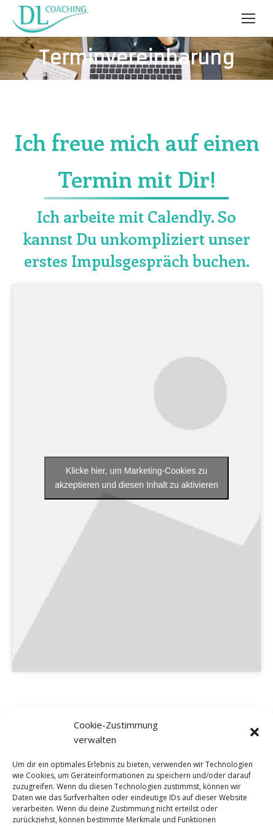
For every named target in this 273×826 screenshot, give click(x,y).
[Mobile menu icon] (248, 18)
